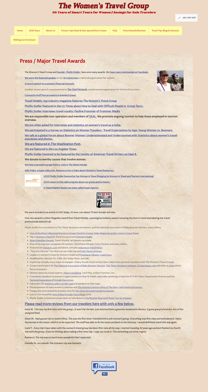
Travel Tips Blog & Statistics (165, 30)
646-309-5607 (189, 17)
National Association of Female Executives (51, 280)
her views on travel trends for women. (95, 291)
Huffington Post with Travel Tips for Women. (109, 298)
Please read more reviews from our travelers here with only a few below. (79, 304)
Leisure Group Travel (128, 233)
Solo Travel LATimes (91, 251)
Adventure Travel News (90, 247)
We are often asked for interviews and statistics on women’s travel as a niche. (73, 125)
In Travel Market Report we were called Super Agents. (71, 187)
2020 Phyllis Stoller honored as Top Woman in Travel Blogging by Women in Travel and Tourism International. (98, 176)
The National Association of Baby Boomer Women (79, 265)
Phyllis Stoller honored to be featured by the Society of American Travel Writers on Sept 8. (81, 154)
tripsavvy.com (50, 247)
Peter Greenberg (72, 273)
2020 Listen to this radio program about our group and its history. (76, 182)
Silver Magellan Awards (42, 240)
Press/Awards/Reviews (134, 30)
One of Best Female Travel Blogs (68, 294)
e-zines (170, 265)
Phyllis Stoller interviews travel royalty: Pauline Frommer (60, 111)
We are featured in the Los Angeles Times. (51, 149)
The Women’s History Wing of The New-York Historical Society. (110, 287)
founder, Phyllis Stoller (68, 72)
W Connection (70, 78)
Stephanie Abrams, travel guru (96, 254)
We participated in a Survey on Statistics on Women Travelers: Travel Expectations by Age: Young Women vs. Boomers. (99, 130)
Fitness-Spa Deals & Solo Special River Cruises (84, 30)
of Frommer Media (108, 111)
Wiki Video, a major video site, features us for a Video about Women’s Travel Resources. (69, 170)
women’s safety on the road (59, 283)
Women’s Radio (84, 236)
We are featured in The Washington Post (52, 144)
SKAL (92, 116)
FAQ (115, 30)
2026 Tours (34, 30)
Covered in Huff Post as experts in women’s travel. (50, 95)
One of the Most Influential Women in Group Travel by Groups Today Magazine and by (74, 233)
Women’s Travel (44, 236)
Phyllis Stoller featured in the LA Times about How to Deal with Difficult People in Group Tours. (84, 106)
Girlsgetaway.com (146, 265)
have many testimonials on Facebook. (129, 72)
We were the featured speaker (40, 78)
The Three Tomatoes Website (121, 265)
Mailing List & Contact (24, 39)
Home (20, 30)
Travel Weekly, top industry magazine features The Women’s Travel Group (71, 101)
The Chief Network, (77, 89)
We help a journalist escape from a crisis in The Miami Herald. (56, 164)
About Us (50, 30)
